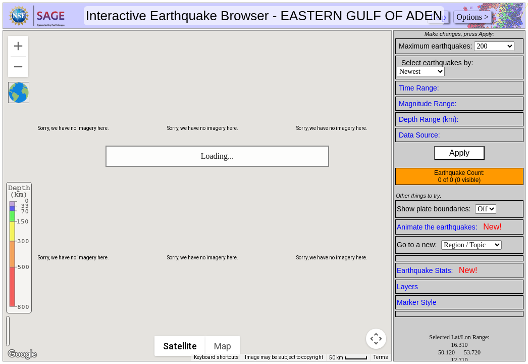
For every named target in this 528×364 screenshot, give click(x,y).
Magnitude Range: (427, 104)
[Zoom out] (18, 67)
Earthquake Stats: (437, 270)
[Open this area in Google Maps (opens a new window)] (22, 354)
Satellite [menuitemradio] (180, 346)
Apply (459, 153)
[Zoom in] (18, 46)
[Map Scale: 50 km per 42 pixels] (348, 357)
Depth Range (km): (428, 119)
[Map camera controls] (376, 339)
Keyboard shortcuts (216, 357)
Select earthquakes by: (437, 63)
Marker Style (417, 302)
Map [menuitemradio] (223, 346)
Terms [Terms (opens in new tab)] (381, 357)
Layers (407, 287)
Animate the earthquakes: (449, 226)
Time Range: (419, 88)
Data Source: (419, 135)
